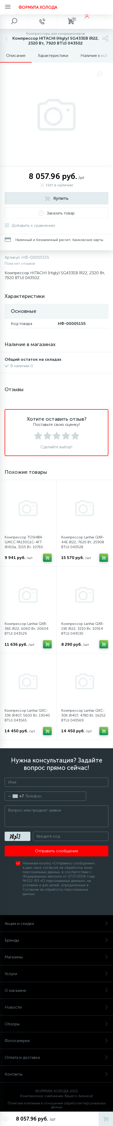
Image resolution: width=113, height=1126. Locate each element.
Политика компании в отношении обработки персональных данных (57, 1105)
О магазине (56, 990)
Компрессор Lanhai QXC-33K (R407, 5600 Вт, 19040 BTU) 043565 (27, 715)
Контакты (56, 1074)
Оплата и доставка (56, 1057)
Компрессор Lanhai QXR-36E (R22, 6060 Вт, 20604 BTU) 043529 (26, 629)
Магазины (56, 957)
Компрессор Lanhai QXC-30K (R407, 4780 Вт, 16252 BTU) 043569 (83, 715)
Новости (56, 1007)
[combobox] (14, 796)
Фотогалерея (56, 1040)
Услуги (56, 973)
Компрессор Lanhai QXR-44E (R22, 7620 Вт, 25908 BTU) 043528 (82, 542)
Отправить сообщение (56, 850)
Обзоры (56, 1023)
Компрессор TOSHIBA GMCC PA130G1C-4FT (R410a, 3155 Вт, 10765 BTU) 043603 (24, 544)
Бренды (56, 940)
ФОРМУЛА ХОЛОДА (38, 7)
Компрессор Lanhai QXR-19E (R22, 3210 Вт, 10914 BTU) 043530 (82, 629)
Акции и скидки (56, 923)
